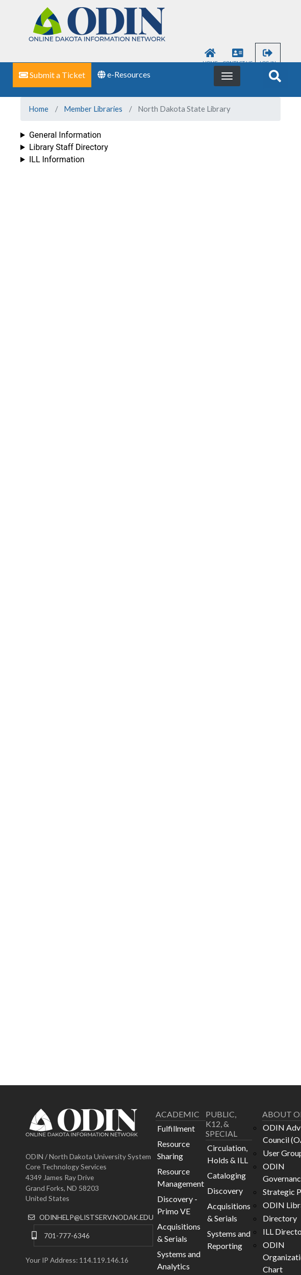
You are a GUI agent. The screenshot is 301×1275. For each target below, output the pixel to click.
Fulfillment (176, 1128)
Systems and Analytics (178, 1260)
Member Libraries (93, 108)
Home (38, 108)
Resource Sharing (173, 1150)
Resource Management (180, 1177)
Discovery (225, 1190)
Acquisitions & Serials (178, 1232)
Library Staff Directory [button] (68, 147)
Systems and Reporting (228, 1240)
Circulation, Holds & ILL (227, 1154)
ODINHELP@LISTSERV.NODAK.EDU (96, 1217)
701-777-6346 (67, 1235)
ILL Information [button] (57, 159)
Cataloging (226, 1175)
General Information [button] (65, 135)
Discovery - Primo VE (177, 1205)
